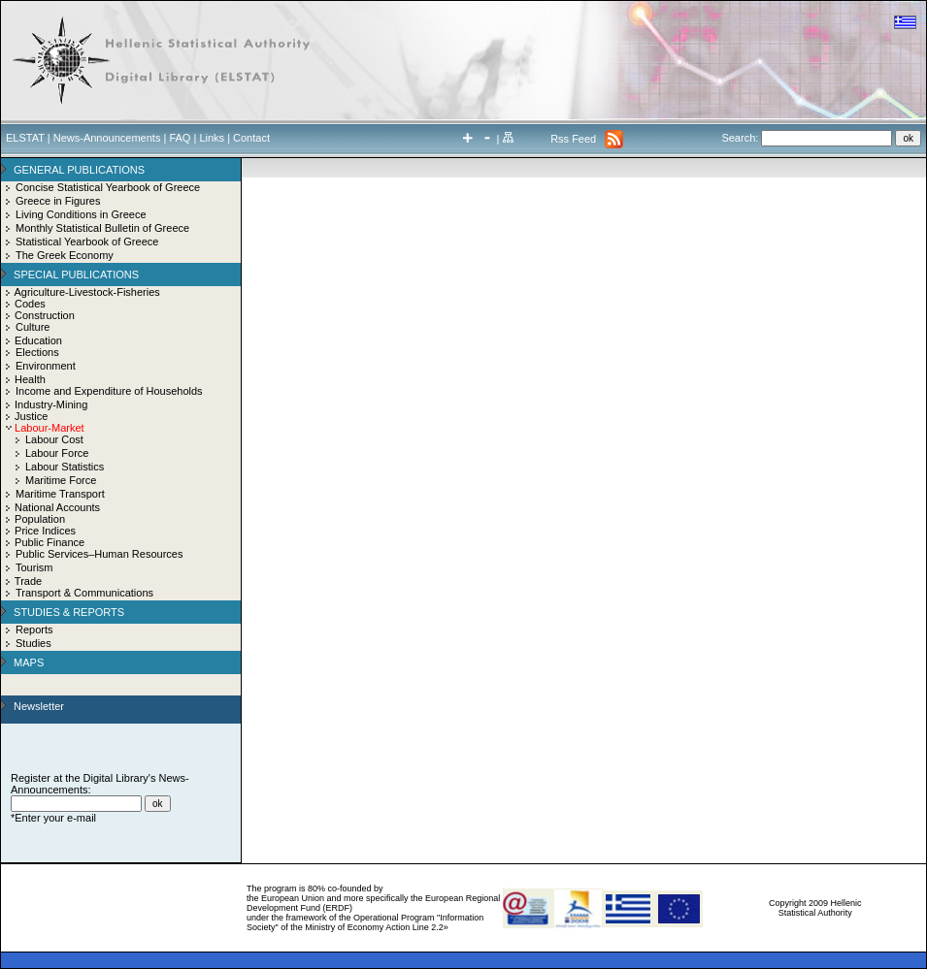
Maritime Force (60, 480)
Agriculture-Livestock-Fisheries (86, 292)
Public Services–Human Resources (99, 554)
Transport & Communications (84, 592)
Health (30, 379)
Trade (28, 581)
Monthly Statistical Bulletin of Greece (102, 228)
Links (211, 138)
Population (40, 519)
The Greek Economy (65, 255)
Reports (34, 629)
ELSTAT (25, 138)
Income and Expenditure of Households (109, 391)
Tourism (34, 567)
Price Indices (45, 530)
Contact (251, 138)
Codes (30, 303)
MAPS (29, 662)
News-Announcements (107, 138)
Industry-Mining (51, 404)
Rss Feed (573, 139)
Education (38, 340)
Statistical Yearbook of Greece (87, 241)
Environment (46, 365)
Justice (31, 416)
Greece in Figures (58, 201)
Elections (37, 352)
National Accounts (57, 507)
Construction (45, 315)
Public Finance (49, 542)
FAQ (179, 138)
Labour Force (56, 453)
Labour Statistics (64, 466)
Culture (33, 327)
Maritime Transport (60, 494)
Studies (33, 643)
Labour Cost (54, 439)
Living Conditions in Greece (81, 214)
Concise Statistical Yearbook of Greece (108, 187)
